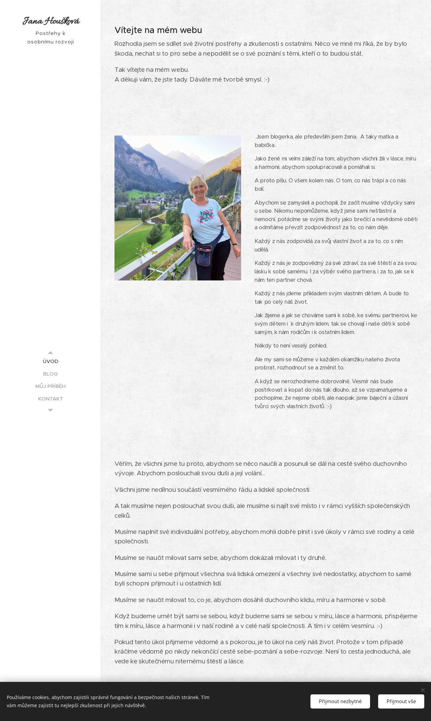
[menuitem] (50, 361)
